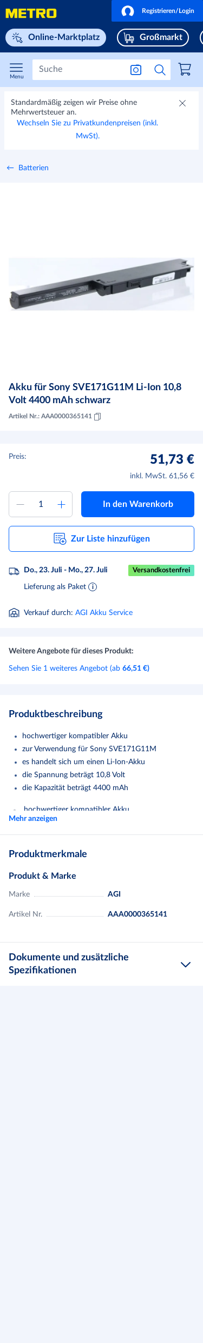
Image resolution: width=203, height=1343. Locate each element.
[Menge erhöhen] (61, 504)
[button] (157, 11)
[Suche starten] (160, 69)
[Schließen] (183, 104)
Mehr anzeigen (33, 819)
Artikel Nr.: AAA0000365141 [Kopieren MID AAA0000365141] (56, 416)
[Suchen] (77, 69)
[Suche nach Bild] (136, 69)
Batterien (33, 168)
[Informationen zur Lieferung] (92, 586)
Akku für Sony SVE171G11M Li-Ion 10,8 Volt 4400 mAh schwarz (95, 394)
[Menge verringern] (20, 504)
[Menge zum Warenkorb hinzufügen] (40, 504)
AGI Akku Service (104, 613)
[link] (186, 71)
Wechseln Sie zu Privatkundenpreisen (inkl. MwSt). (87, 129)
